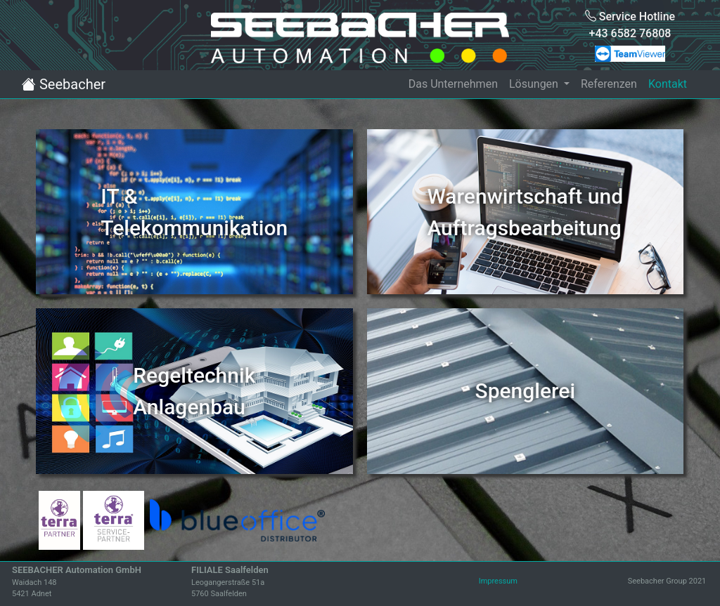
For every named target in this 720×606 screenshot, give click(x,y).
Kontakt (667, 84)
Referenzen (609, 84)
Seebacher (63, 84)
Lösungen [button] (535, 84)
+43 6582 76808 (630, 33)
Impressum (498, 581)
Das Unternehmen (453, 84)
